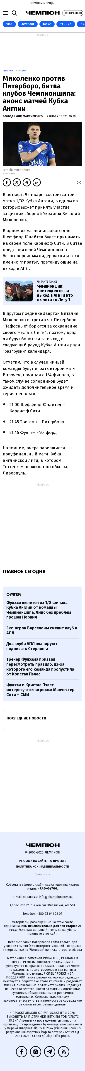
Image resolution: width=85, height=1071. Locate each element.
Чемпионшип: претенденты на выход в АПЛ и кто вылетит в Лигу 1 (55, 293)
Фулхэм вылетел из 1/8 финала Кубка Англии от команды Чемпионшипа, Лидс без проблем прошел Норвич (38, 610)
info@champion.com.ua (56, 897)
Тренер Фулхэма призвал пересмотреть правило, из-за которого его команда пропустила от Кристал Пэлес (40, 667)
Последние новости (26, 718)
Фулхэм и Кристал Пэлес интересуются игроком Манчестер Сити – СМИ (40, 689)
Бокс (47, 24)
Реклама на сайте (33, 861)
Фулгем (13, 594)
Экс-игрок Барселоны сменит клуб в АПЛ (41, 631)
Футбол (27, 24)
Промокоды (42, 874)
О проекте (58, 861)
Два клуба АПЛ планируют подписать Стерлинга (31, 646)
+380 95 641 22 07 (49, 914)
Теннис (65, 24)
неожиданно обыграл (47, 466)
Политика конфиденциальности (42, 866)
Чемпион (8, 70)
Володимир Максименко (23, 116)
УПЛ (9, 24)
